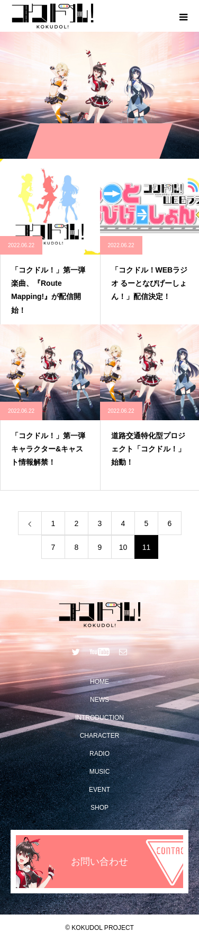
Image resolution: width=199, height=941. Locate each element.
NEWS (99, 699)
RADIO (99, 753)
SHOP (99, 807)
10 (123, 547)
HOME (99, 681)
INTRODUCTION (99, 717)
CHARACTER (100, 735)
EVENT (99, 789)
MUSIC (99, 771)
